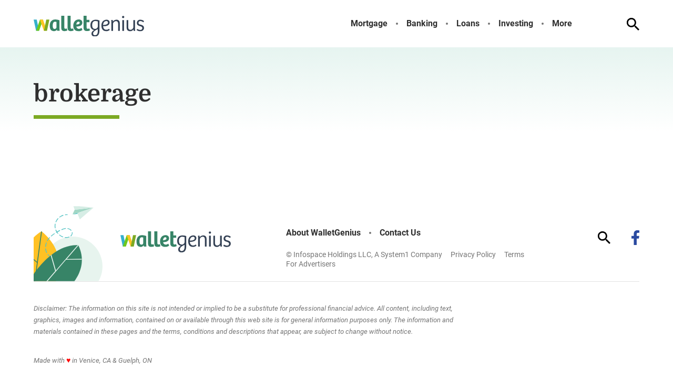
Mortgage (369, 23)
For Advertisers (310, 264)
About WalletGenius (323, 233)
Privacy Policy (473, 254)
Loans (468, 23)
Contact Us (400, 233)
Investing (515, 23)
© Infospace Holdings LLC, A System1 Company (364, 254)
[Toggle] (580, 23)
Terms (514, 254)
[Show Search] (633, 24)
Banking (421, 23)
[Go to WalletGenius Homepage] (89, 26)
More (562, 23)
